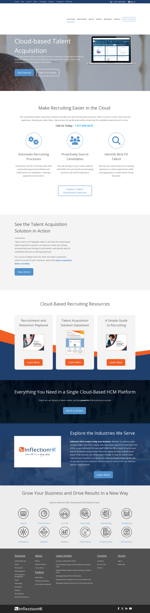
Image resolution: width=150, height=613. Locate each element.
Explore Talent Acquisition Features (75, 190)
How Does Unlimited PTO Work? (66, 554)
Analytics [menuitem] (51, 2)
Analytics (65, 535)
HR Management (20, 564)
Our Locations (39, 561)
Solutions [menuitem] (71, 9)
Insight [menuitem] (99, 9)
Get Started (24, 71)
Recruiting (85, 516)
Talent (17, 573)
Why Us (37, 554)
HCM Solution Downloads (43, 577)
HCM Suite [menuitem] (69, 2)
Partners (100, 561)
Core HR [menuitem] (28, 2)
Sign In (131, 2)
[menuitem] (129, 9)
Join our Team (101, 557)
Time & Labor (44, 516)
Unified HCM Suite (20, 554)
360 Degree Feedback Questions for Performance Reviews (74, 576)
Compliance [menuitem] (60, 2)
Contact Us (100, 554)
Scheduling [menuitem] (42, 2)
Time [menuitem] (22, 2)
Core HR (64, 516)
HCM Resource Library (42, 574)
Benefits (44, 535)
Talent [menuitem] (35, 2)
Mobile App (121, 557)
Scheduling (127, 516)
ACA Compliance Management (20, 569)
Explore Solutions (40, 557)
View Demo (24, 271)
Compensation (105, 535)
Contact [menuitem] (117, 9)
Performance (85, 535)
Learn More (33, 359)
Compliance (23, 535)
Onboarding (106, 516)
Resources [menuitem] (108, 9)
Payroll (23, 516)
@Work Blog (39, 571)
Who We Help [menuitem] (82, 9)
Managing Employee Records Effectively (68, 569)
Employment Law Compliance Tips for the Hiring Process (73, 573)
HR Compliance (19, 587)
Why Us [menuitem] (91, 9)
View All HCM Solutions (22, 590)
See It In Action (47, 71)
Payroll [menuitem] (17, 2)
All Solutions (126, 535)
